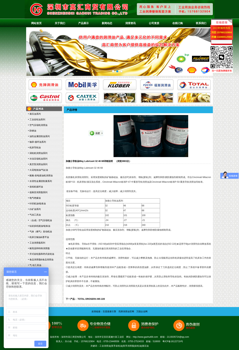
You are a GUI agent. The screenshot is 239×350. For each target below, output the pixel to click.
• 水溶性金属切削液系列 (40, 181)
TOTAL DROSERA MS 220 (91, 299)
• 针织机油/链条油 (37, 203)
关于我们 (60, 23)
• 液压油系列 (34, 114)
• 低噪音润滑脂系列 (37, 192)
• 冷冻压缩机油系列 (37, 158)
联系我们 (201, 23)
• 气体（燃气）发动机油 (40, 231)
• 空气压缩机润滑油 (37, 125)
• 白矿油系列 (34, 209)
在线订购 (177, 23)
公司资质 (154, 23)
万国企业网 (142, 311)
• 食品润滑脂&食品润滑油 (40, 259)
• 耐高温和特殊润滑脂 (39, 248)
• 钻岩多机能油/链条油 (39, 226)
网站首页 (36, 23)
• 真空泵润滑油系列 (37, 164)
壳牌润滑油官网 (126, 311)
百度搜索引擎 (109, 311)
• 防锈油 (32, 130)
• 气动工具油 (34, 214)
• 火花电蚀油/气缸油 (38, 170)
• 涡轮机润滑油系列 (37, 153)
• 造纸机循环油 (35, 186)
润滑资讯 (130, 23)
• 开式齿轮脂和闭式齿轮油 (41, 254)
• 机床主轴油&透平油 (38, 237)
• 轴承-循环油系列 (37, 142)
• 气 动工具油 (34, 265)
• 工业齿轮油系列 (36, 119)
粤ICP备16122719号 (172, 341)
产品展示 (83, 23)
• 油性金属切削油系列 (39, 136)
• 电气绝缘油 (34, 198)
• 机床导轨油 (34, 147)
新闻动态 (107, 23)
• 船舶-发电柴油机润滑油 (40, 175)
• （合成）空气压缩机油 (40, 220)
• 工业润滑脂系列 (36, 242)
